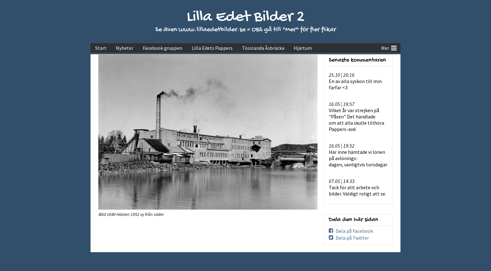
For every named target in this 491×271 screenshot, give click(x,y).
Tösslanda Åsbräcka (263, 48)
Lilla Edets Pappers (212, 48)
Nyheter (124, 48)
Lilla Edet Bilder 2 (246, 17)
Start (100, 48)
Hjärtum (303, 48)
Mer (389, 47)
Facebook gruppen (162, 48)
